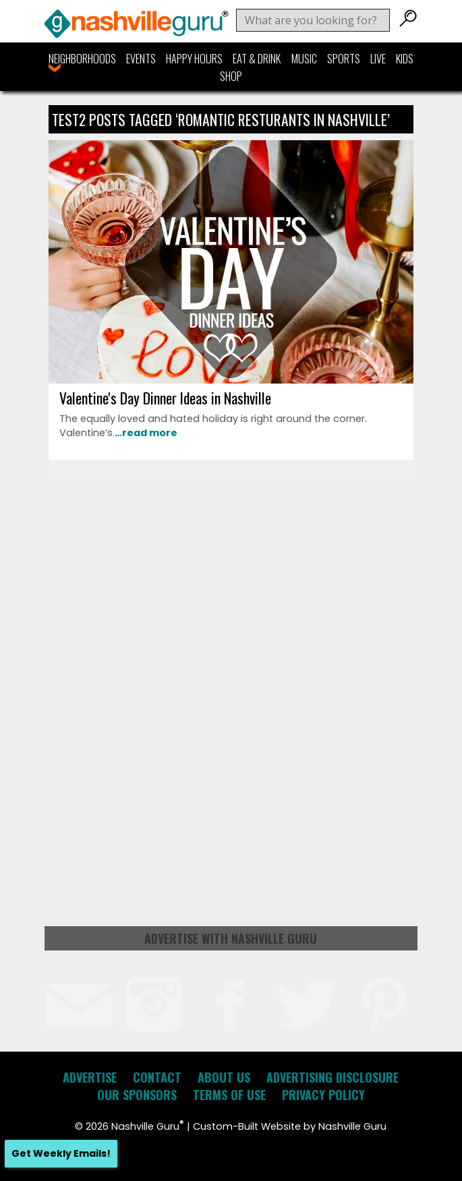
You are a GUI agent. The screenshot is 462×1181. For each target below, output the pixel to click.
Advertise (90, 1077)
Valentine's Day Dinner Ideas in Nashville (165, 397)
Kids (404, 59)
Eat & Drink (257, 59)
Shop (231, 76)
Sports (343, 59)
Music (304, 59)
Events (141, 59)
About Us (224, 1077)
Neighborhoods (82, 59)
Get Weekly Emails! (61, 1153)
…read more (145, 433)
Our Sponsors (137, 1094)
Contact (157, 1077)
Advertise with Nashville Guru (230, 938)
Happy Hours (194, 59)
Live (378, 59)
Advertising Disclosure (332, 1077)
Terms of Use (229, 1094)
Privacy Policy (323, 1094)
